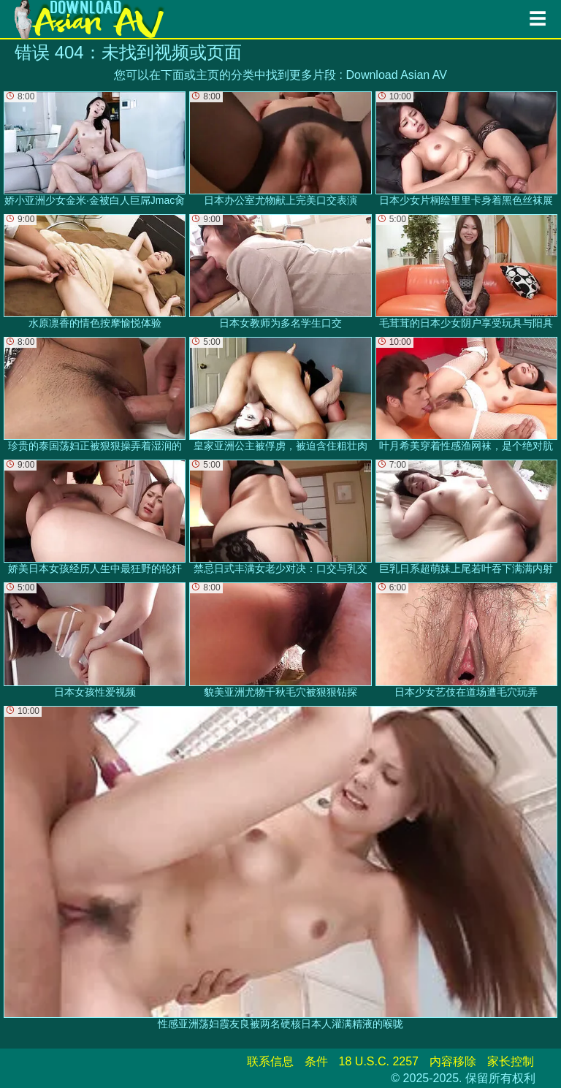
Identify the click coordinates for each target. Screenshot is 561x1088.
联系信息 (270, 1061)
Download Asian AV (396, 75)
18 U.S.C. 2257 (379, 1061)
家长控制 (510, 1061)
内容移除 (453, 1061)
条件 (316, 1061)
